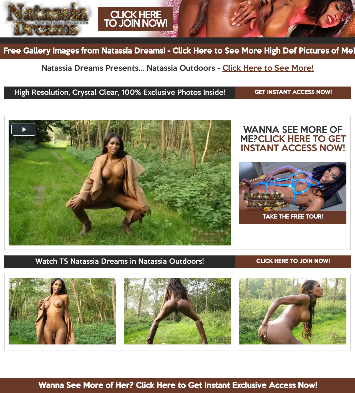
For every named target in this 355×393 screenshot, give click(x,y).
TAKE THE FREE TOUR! (293, 217)
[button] (23, 129)
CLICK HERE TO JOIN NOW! (293, 261)
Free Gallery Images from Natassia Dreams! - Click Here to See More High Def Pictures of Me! (179, 51)
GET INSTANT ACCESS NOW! (293, 92)
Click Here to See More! (268, 68)
